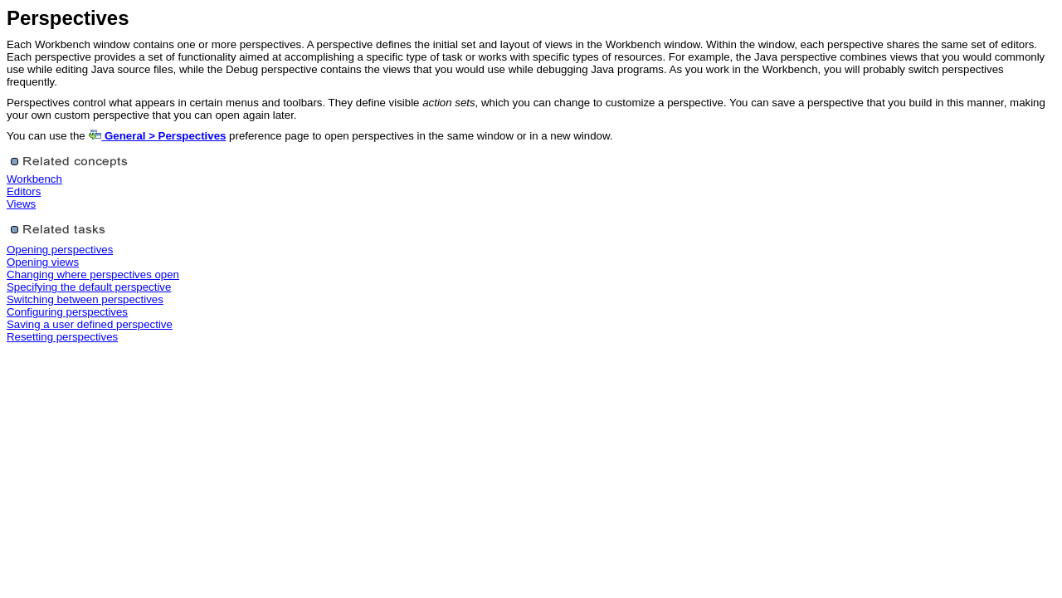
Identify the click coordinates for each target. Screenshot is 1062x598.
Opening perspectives (60, 249)
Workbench (34, 179)
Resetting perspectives (62, 337)
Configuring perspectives (67, 312)
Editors (24, 191)
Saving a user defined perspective (90, 324)
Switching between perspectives (85, 299)
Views (21, 204)
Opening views (43, 262)
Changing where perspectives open (93, 274)
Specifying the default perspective (89, 287)
